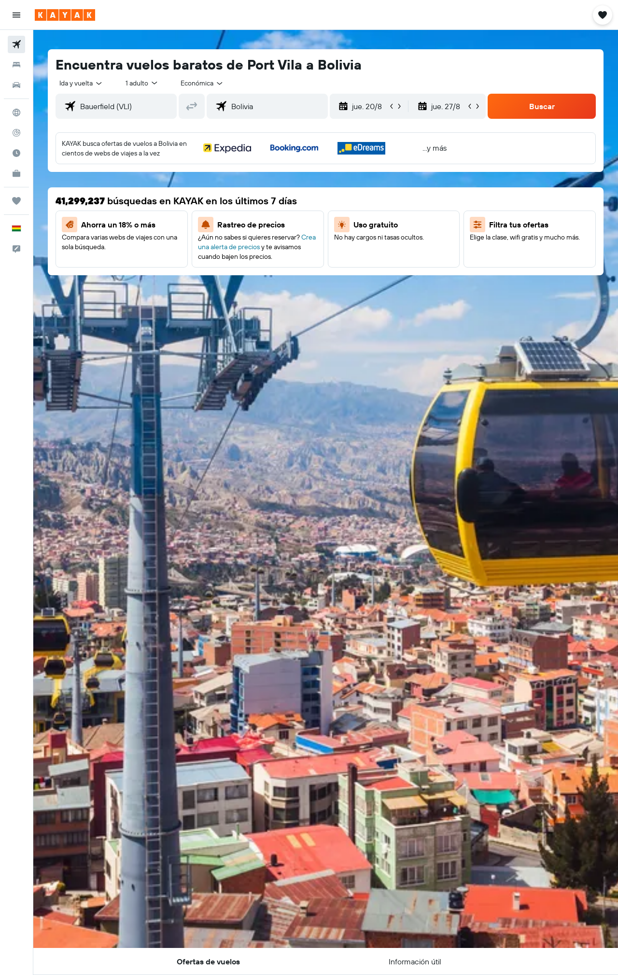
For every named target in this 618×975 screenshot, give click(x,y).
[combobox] (81, 83)
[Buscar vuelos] (16, 44)
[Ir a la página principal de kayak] (65, 15)
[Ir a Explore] (16, 112)
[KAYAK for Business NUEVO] (16, 173)
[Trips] (16, 201)
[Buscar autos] (16, 85)
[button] (16, 15)
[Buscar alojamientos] (16, 64)
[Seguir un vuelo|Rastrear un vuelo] (16, 132)
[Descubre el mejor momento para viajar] (16, 153)
